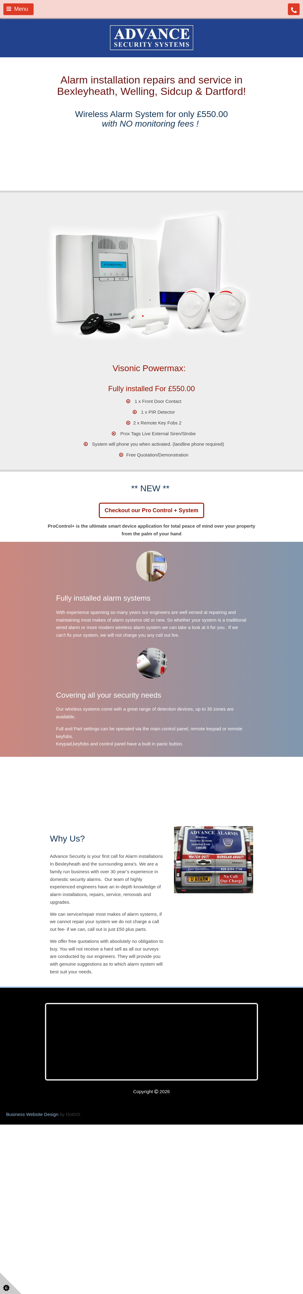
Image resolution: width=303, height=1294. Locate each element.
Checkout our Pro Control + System (152, 584)
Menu (17, 9)
